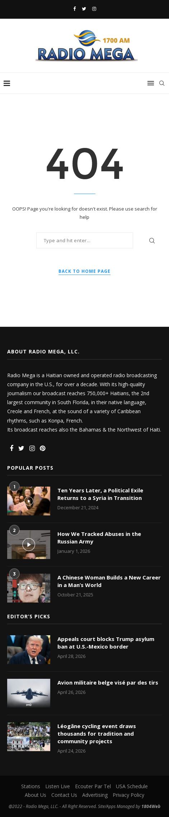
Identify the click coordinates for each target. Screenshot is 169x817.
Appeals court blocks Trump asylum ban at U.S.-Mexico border (105, 642)
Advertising (95, 794)
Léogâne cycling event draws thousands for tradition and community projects (96, 733)
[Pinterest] (42, 448)
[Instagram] (94, 8)
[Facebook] (74, 8)
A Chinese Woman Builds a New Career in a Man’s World (109, 581)
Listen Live (57, 786)
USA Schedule (132, 786)
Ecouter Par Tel (93, 786)
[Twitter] (84, 8)
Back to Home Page (84, 271)
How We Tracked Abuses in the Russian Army (99, 537)
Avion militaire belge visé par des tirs (107, 682)
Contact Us (64, 794)
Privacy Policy (128, 794)
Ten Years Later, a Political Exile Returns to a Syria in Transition (100, 494)
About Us (35, 794)
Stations (30, 786)
